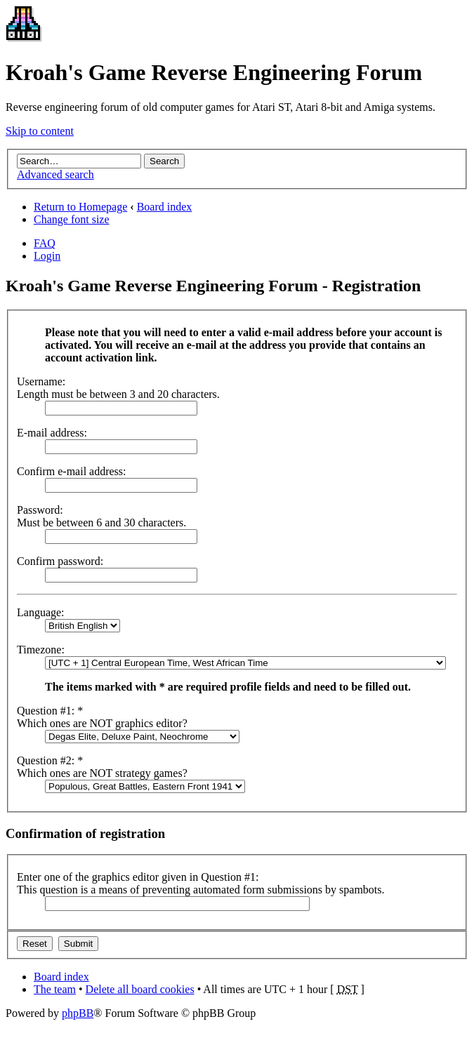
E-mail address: (52, 433)
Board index (164, 207)
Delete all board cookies (140, 989)
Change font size (72, 219)
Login (47, 256)
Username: (41, 381)
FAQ (44, 243)
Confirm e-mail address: (71, 471)
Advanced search (55, 174)
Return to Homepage (80, 207)
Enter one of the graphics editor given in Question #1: (137, 877)
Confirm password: (60, 561)
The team (55, 989)
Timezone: (41, 650)
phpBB (77, 1013)
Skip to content (40, 131)
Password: (40, 510)
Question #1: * (50, 711)
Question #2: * (50, 760)
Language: (41, 612)
